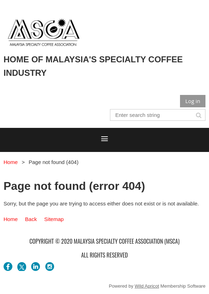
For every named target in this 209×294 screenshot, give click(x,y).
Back (31, 219)
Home (11, 162)
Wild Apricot (147, 286)
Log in (192, 100)
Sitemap (54, 219)
